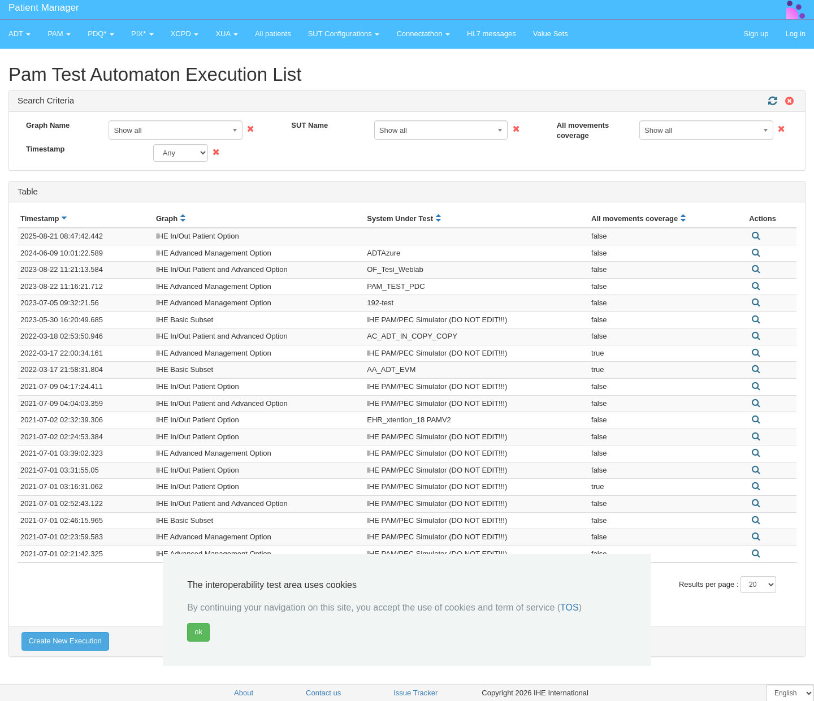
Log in (796, 33)
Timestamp (45, 149)
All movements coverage (583, 130)
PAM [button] (59, 33)
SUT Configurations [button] (344, 33)
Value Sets (550, 33)
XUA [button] (226, 33)
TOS (569, 607)
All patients (273, 33)
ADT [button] (19, 33)
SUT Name (309, 125)
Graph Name (48, 125)
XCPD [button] (185, 33)
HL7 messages (491, 33)
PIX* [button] (142, 33)
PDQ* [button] (101, 33)
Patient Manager (43, 7)
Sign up (755, 33)
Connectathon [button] (423, 33)
